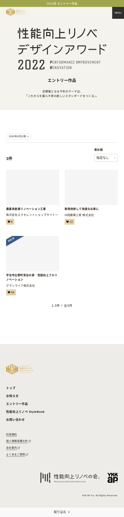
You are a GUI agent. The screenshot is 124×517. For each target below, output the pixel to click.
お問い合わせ (15, 419)
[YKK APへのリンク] (112, 478)
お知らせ (12, 396)
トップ (10, 388)
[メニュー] (118, 13)
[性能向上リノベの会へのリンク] (70, 477)
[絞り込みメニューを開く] (62, 512)
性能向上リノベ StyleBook (25, 411)
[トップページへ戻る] (16, 12)
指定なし (102, 157)
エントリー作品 (17, 403)
